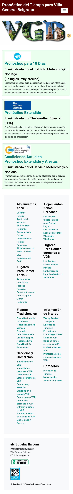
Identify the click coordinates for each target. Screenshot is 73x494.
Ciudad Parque (50, 220)
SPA (19, 255)
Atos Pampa (49, 223)
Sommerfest (23, 347)
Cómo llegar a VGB (52, 334)
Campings (22, 245)
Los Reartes (49, 216)
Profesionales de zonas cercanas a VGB (52, 357)
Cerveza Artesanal (26, 292)
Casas (20, 235)
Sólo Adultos (23, 225)
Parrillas (21, 286)
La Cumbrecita (50, 229)
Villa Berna (48, 239)
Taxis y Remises (51, 318)
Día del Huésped (25, 337)
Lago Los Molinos (52, 233)
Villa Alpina (48, 236)
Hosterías (21, 229)
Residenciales (24, 232)
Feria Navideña (24, 344)
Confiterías (22, 282)
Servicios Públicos (52, 380)
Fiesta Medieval (24, 341)
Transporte (48, 321)
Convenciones (24, 258)
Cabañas (21, 212)
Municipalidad (50, 377)
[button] (69, 35)
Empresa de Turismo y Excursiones (49, 328)
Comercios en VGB (26, 397)
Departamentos (24, 238)
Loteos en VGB (24, 374)
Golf (19, 261)
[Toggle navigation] (64, 10)
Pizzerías (21, 289)
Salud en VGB (50, 337)
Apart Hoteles (23, 219)
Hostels (20, 242)
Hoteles (20, 216)
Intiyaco (47, 226)
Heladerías (22, 302)
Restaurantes (23, 279)
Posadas (21, 222)
